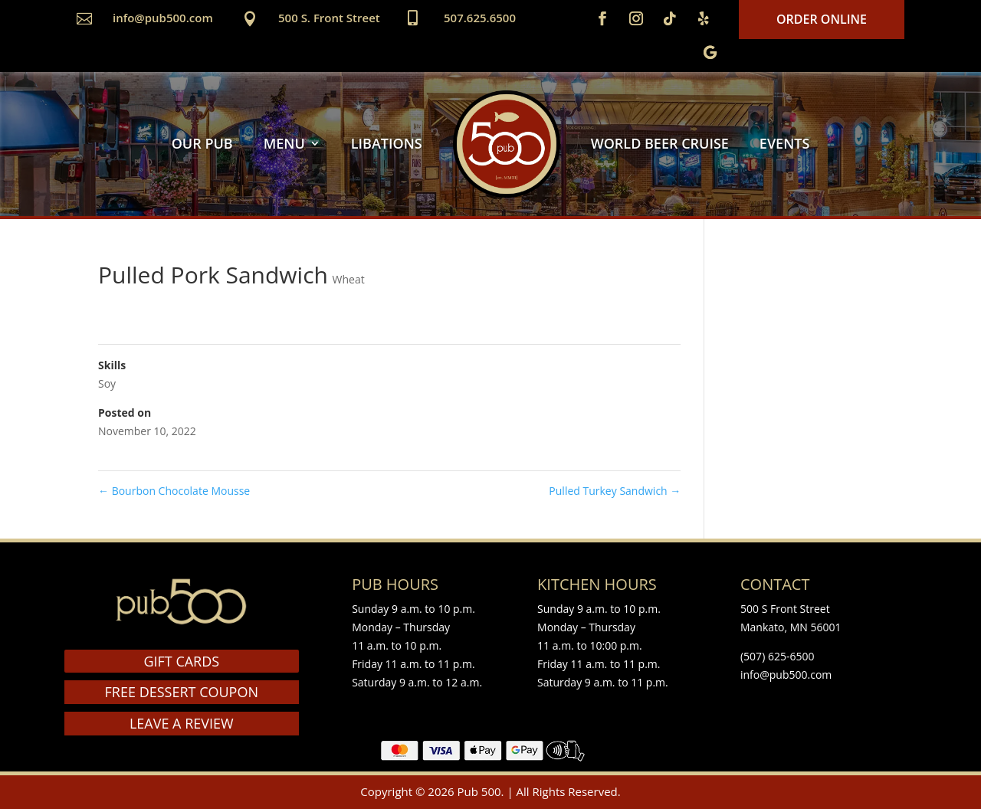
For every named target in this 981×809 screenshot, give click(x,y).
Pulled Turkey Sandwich (615, 490)
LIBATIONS (386, 143)
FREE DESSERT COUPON (181, 692)
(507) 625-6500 (777, 656)
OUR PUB (202, 143)
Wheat (349, 279)
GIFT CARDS (181, 661)
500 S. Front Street (329, 17)
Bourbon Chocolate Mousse (174, 490)
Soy (107, 383)
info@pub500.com (163, 17)
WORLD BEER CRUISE (660, 143)
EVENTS (784, 143)
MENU (284, 143)
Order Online (821, 19)
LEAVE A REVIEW (182, 723)
